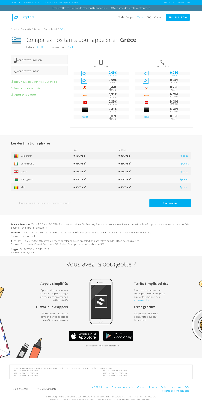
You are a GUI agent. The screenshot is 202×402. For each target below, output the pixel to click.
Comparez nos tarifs (123, 387)
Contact (158, 17)
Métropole (16, 2)
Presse (153, 387)
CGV (187, 387)
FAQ (149, 17)
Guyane (75, 2)
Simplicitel (23, 17)
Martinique (63, 2)
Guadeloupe (50, 2)
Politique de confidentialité (175, 390)
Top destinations (167, 2)
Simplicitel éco (178, 17)
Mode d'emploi (126, 17)
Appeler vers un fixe (26, 71)
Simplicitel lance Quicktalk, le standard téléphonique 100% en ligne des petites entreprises (101, 7)
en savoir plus (141, 300)
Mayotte (27, 2)
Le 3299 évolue (99, 387)
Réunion (38, 2)
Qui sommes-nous (171, 387)
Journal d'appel (184, 2)
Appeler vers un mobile (28, 60)
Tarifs (140, 17)
